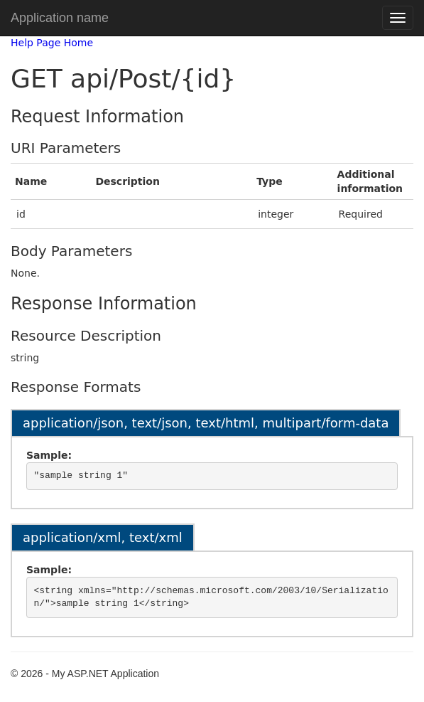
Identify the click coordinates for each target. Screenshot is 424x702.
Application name (60, 18)
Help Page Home (52, 42)
